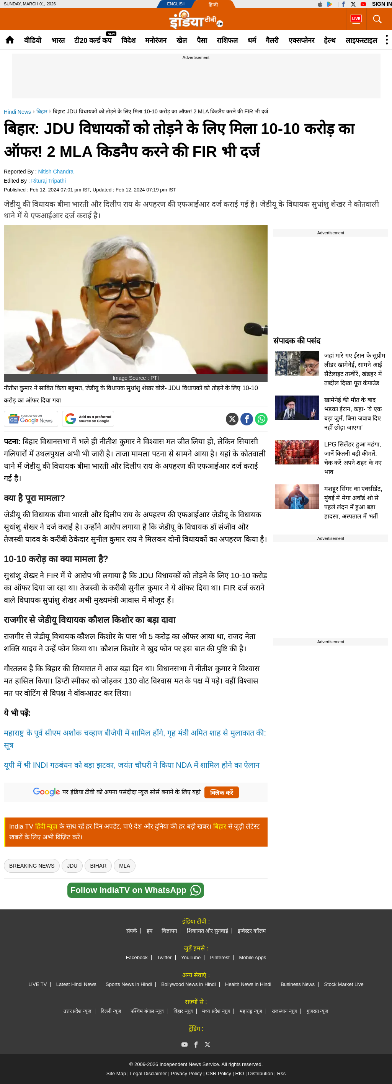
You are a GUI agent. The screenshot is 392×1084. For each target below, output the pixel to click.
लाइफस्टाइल (361, 40)
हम (149, 931)
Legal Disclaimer (148, 1073)
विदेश (128, 40)
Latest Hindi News (76, 984)
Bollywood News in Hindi (188, 984)
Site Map (116, 1073)
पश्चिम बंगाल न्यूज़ (147, 1011)
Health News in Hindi (248, 984)
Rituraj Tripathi (48, 181)
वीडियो (32, 40)
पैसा (202, 40)
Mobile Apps (252, 957)
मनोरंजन (156, 40)
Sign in (382, 4)
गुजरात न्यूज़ (318, 1011)
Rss (281, 1073)
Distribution (260, 1073)
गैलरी (272, 40)
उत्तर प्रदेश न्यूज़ (77, 1011)
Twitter (164, 957)
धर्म (252, 40)
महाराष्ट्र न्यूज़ (251, 1011)
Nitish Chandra (56, 171)
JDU (72, 866)
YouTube (191, 957)
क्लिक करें (221, 793)
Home (10, 39)
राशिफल (227, 40)
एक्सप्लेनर (301, 40)
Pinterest (220, 957)
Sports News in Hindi (129, 984)
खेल (181, 40)
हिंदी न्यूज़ (46, 826)
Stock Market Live (343, 984)
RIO (239, 1073)
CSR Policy (218, 1073)
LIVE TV (37, 984)
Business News (298, 984)
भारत (58, 40)
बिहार (219, 826)
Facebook (137, 957)
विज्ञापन (169, 931)
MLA (124, 866)
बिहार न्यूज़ (183, 1011)
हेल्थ (330, 40)
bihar (98, 866)
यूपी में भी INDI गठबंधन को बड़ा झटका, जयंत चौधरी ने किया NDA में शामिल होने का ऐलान (132, 765)
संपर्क (131, 931)
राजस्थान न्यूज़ (284, 1011)
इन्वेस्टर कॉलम (252, 931)
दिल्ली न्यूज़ (111, 1011)
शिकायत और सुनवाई (208, 931)
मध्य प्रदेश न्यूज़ (216, 1011)
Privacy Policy (186, 1073)
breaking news (31, 866)
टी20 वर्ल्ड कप (92, 40)
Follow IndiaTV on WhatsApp (135, 890)
